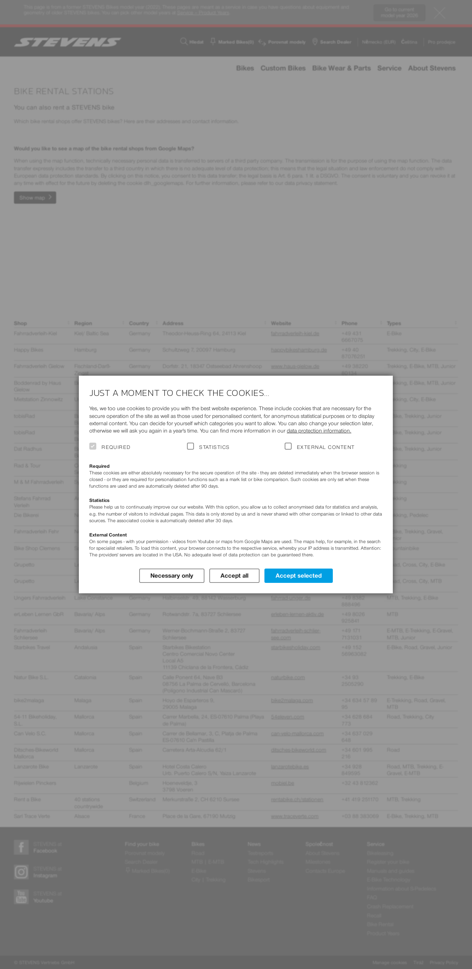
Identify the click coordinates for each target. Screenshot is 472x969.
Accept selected (299, 575)
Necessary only (171, 575)
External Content (325, 447)
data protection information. (319, 431)
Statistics (214, 447)
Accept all (234, 575)
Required (116, 447)
